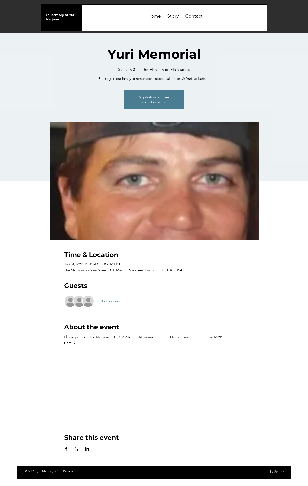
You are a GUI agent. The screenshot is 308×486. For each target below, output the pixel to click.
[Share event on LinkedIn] (87, 449)
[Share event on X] (77, 449)
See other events (154, 102)
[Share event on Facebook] (66, 449)
